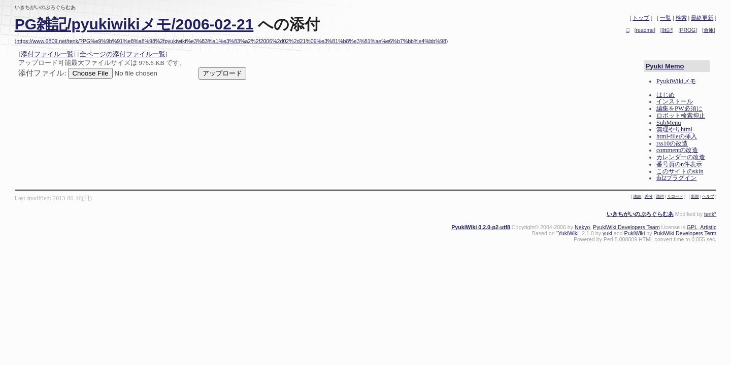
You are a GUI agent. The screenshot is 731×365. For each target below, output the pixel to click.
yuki (607, 233)
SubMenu (668, 122)
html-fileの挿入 (676, 136)
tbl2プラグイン (676, 177)
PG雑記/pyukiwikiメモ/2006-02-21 (134, 24)
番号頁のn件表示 (679, 164)
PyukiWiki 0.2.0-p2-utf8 (480, 227)
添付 (660, 196)
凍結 (637, 196)
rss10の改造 (672, 143)
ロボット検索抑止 (680, 115)
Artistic (708, 227)
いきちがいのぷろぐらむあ (640, 214)
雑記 (667, 30)
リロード (675, 196)
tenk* (710, 214)
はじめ (665, 94)
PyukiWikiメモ (676, 81)
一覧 (665, 18)
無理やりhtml (674, 129)
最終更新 (702, 18)
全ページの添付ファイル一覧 (122, 54)
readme (645, 30)
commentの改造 (677, 150)
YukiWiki (568, 233)
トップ (641, 18)
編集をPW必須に (679, 108)
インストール (674, 101)
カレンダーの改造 (680, 157)
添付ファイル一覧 (47, 54)
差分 (649, 196)
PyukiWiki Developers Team (626, 227)
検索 (681, 18)
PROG (688, 30)
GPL (692, 227)
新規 (695, 196)
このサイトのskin (680, 171)
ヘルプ (708, 196)
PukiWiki (634, 233)
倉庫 (709, 30)
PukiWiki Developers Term (684, 233)
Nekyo (582, 227)
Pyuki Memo (665, 66)
